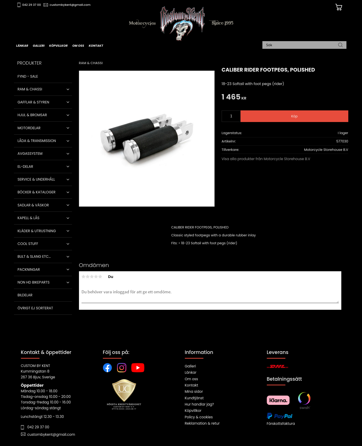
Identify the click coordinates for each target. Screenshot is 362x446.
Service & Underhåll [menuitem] (36, 179)
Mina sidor (194, 391)
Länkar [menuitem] (22, 46)
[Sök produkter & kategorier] (302, 45)
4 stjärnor (96, 276)
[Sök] (340, 45)
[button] (68, 89)
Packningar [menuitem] (29, 269)
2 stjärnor (88, 276)
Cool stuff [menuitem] (28, 243)
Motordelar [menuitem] (29, 128)
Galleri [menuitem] (38, 46)
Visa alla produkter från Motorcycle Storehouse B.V (266, 158)
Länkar (190, 372)
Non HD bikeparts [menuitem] (34, 282)
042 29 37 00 (31, 5)
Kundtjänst (194, 398)
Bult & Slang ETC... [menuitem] (34, 256)
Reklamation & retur (202, 423)
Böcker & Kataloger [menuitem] (37, 192)
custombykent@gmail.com (70, 5)
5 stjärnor (100, 276)
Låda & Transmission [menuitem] (37, 140)
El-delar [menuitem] (25, 166)
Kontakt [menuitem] (96, 46)
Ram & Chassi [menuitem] (30, 89)
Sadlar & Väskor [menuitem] (33, 205)
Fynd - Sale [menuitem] (28, 76)
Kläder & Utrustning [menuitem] (37, 230)
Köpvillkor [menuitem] (58, 46)
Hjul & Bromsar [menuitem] (32, 114)
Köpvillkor (193, 410)
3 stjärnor (92, 276)
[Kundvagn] (338, 7)
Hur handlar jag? (199, 404)
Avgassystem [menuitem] (30, 153)
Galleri (190, 366)
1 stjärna (84, 276)
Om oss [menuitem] (78, 46)
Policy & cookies (199, 417)
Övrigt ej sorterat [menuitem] (35, 308)
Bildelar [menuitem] (25, 295)
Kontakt (191, 385)
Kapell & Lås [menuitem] (28, 217)
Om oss (191, 379)
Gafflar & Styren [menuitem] (33, 102)
